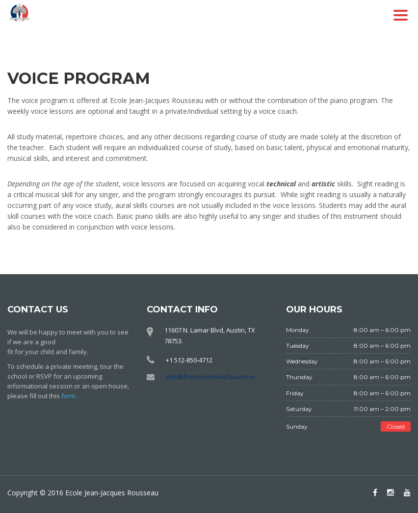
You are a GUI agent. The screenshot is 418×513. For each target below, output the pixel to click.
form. (69, 395)
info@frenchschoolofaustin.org (212, 376)
